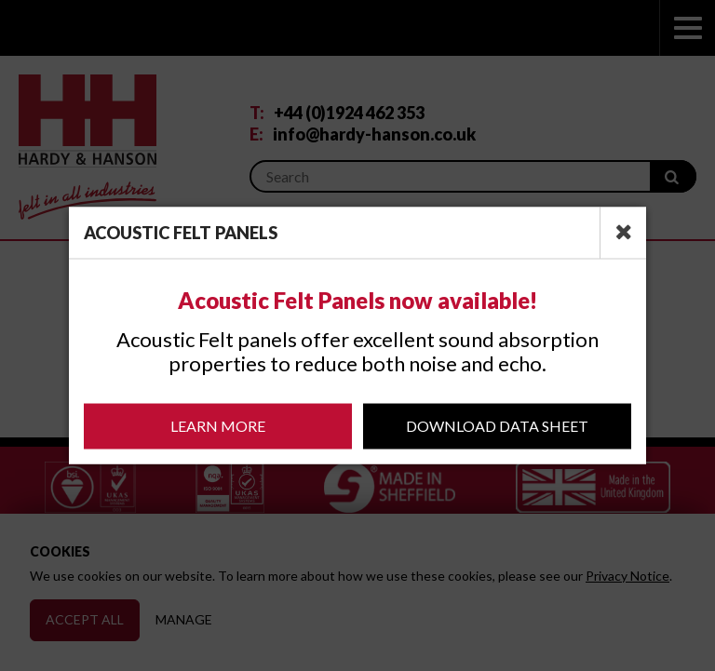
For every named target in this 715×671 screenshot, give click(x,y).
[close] (623, 233)
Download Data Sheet (497, 426)
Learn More (217, 426)
